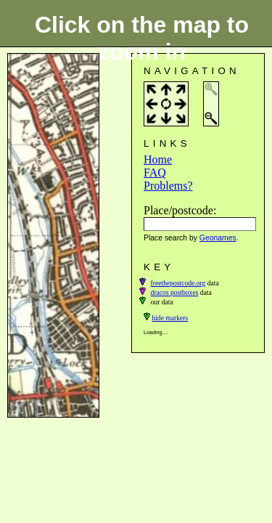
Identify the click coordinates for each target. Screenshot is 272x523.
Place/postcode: (180, 210)
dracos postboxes (175, 292)
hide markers (170, 318)
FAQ (155, 172)
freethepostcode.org (178, 283)
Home (158, 159)
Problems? (168, 185)
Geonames (217, 238)
